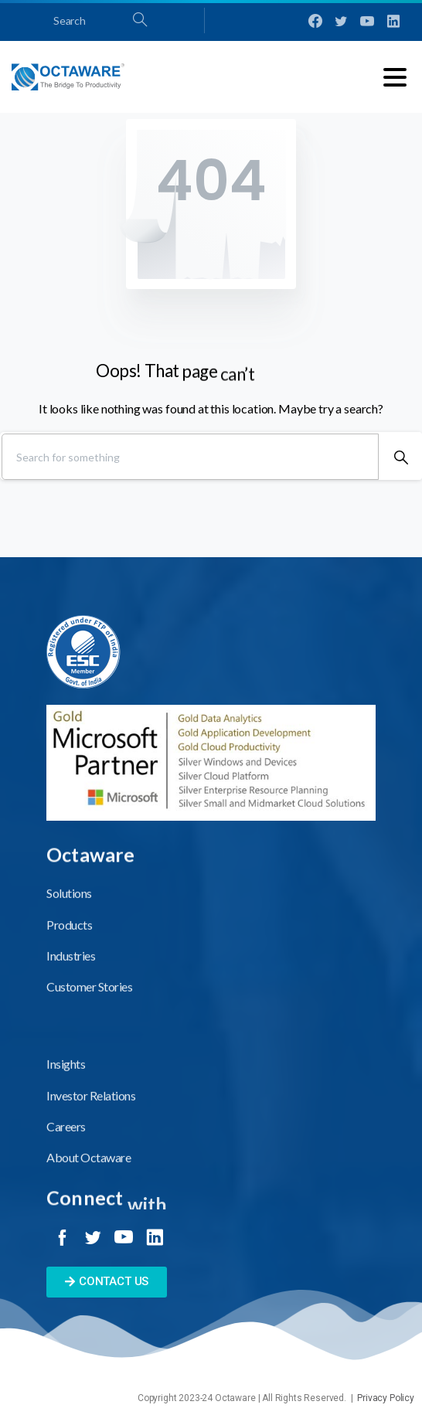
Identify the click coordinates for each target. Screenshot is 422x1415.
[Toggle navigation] (394, 77)
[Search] (190, 457)
